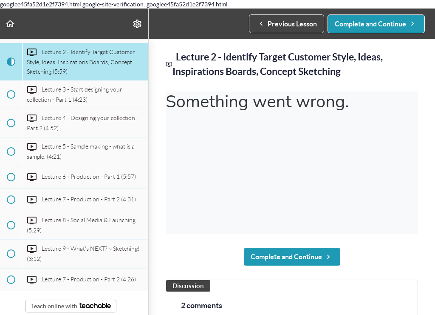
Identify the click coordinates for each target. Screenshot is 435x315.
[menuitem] (137, 24)
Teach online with (71, 306)
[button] (10, 24)
